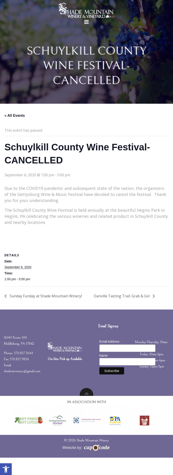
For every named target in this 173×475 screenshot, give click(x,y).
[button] (6, 469)
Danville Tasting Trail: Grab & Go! (122, 313)
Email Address (111, 360)
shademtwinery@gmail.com (23, 390)
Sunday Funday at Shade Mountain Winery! (45, 313)
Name (104, 374)
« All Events (15, 133)
